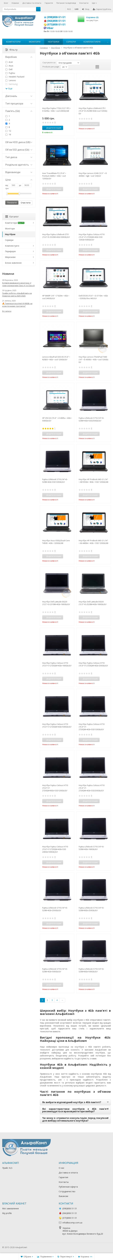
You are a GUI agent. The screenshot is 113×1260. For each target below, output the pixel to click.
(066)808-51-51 (56, 20)
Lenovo (10, 80)
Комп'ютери (13, 41)
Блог (6, 3)
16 (8, 134)
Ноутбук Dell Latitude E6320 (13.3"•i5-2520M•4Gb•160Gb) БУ (92, 603)
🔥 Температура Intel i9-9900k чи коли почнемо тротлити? (17, 304)
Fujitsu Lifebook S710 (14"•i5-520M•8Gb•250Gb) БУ (91, 909)
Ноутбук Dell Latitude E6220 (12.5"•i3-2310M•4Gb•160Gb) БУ (56, 603)
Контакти (83, 3)
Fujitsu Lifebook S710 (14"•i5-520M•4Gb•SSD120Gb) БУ (55, 480)
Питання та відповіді (66, 3)
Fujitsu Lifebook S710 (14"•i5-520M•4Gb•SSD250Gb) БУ (91, 419)
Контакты (64, 1182)
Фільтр (11, 49)
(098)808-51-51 (56, 17)
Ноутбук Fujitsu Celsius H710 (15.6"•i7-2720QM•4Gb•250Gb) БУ (93, 664)
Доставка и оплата (68, 1172)
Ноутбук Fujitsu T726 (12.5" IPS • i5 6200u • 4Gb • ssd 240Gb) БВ (56, 109)
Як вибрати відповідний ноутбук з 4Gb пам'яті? (71, 1102)
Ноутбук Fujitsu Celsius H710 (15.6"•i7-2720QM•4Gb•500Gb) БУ (56, 725)
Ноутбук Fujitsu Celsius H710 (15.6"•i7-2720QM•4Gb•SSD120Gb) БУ (91, 727)
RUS (69, 9)
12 (8, 130)
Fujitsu (10, 73)
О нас (61, 1167)
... (107, 41)
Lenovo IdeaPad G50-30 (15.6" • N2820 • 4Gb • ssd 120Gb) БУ (56, 358)
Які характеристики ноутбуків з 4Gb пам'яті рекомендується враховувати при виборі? (75, 1110)
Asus (9, 65)
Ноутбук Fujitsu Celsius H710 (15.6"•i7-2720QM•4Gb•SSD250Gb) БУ (91, 788)
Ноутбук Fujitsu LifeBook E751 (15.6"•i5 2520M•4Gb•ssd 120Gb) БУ (93, 111)
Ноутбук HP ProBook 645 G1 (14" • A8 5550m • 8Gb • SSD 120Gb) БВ (93, 480)
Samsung (11, 84)
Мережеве (10, 257)
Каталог (12, 216)
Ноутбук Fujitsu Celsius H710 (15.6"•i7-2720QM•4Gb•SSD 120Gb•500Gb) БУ (91, 237)
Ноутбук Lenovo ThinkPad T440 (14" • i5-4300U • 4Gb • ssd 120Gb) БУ (93, 359)
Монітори (34, 41)
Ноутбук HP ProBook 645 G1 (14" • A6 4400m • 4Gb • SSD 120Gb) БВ (93, 541)
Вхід (85, 9)
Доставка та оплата (31, 3)
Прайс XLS (7, 1167)
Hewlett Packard (14, 76)
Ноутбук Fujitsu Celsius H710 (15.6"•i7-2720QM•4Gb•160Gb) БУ (56, 664)
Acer (9, 62)
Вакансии (63, 1196)
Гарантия (63, 1177)
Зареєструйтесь (102, 9)
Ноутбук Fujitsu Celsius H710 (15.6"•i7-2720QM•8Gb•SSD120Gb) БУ (55, 788)
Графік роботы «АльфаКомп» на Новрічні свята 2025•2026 (17, 294)
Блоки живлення (13, 262)
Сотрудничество (67, 1191)
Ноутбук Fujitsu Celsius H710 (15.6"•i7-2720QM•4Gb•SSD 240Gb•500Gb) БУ (55, 849)
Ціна (18, 179)
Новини (15, 3)
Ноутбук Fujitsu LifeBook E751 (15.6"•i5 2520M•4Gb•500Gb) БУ (56, 235)
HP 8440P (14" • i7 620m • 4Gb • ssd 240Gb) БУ (55, 297)
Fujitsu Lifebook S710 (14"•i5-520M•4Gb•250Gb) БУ (55, 909)
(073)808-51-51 (56, 24)
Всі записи (6, 311)
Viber (50, 28)
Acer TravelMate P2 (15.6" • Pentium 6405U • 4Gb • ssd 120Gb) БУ (54, 176)
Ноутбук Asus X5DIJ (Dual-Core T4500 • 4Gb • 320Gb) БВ (56, 541)
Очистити (25, 202)
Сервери (71, 41)
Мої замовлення (10, 1208)
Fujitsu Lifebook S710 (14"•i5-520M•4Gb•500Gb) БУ (55, 970)
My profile (7, 1213)
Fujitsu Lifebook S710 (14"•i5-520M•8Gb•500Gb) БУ (91, 970)
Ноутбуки (53, 41)
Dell (8, 69)
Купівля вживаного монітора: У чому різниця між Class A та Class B (18, 284)
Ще (94, 3)
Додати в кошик (52, 127)
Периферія (10, 251)
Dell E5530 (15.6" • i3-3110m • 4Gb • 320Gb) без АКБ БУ (93, 297)
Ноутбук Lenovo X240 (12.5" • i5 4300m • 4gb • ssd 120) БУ (93, 174)
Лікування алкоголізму (39, 1247)
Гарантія (49, 3)
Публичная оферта (68, 1186)
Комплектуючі (91, 41)
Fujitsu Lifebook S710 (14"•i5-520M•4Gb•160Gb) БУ (91, 848)
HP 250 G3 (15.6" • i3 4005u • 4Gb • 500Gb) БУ (57, 419)
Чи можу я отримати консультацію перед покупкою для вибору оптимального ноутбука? (75, 1119)
